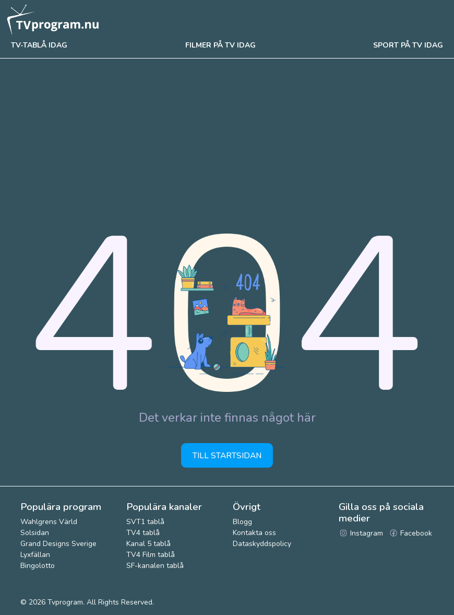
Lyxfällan (35, 555)
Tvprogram (65, 602)
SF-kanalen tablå (155, 566)
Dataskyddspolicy (262, 544)
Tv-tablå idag (39, 45)
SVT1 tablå (145, 522)
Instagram (361, 533)
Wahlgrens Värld (48, 522)
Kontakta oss (254, 533)
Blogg (242, 522)
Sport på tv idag (408, 45)
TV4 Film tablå (150, 555)
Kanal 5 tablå (148, 544)
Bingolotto (37, 566)
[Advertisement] (227, 137)
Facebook (410, 533)
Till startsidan (227, 455)
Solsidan (34, 533)
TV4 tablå (143, 533)
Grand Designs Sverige (58, 544)
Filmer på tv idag (220, 45)
